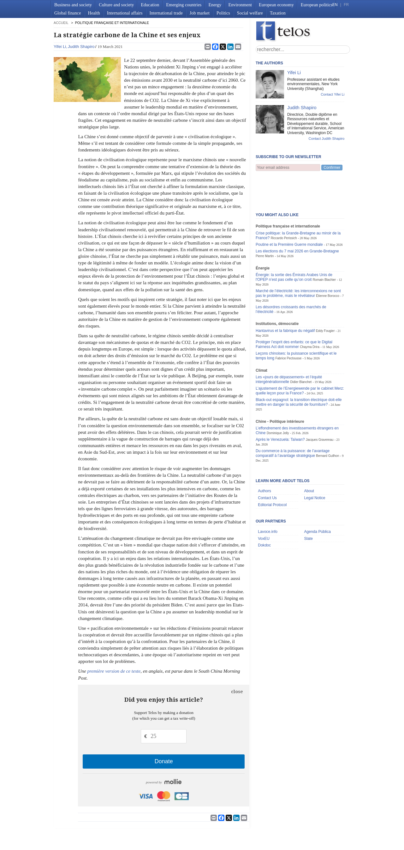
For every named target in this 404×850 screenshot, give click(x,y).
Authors (264, 459)
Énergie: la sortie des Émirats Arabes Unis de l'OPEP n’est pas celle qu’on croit (294, 246)
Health (94, 12)
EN (334, 5)
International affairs (125, 12)
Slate (308, 507)
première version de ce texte (113, 671)
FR (346, 5)
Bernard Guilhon (327, 424)
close (237, 691)
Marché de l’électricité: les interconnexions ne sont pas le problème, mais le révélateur (298, 262)
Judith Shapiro (81, 46)
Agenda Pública (317, 500)
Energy (214, 4)
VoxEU (264, 507)
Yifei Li (60, 46)
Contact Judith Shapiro (327, 138)
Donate (164, 761)
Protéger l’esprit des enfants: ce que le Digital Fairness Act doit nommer (294, 313)
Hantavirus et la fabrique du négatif (285, 299)
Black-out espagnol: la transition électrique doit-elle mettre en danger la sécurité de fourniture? (299, 370)
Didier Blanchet (301, 350)
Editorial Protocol (272, 473)
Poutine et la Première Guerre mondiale (289, 213)
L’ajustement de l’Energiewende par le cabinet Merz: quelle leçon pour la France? (300, 359)
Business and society (73, 4)
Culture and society (116, 4)
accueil (61, 23)
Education (150, 4)
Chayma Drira (309, 315)
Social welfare (250, 12)
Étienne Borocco (327, 264)
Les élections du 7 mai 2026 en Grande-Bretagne (297, 220)
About (309, 459)
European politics (316, 4)
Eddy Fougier (325, 299)
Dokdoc (264, 514)
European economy (276, 4)
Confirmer (332, 167)
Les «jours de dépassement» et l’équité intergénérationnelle (289, 348)
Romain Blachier (324, 248)
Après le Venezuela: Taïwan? (280, 408)
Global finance (67, 12)
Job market (200, 12)
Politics (223, 12)
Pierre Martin (265, 225)
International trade (166, 12)
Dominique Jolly (278, 402)
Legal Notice (314, 466)
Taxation (278, 12)
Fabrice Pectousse (288, 327)
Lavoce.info (267, 500)
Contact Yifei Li (332, 94)
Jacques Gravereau (319, 408)
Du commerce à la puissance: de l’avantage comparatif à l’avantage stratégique (293, 422)
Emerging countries (183, 4)
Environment (240, 4)
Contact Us (267, 466)
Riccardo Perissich (284, 207)
